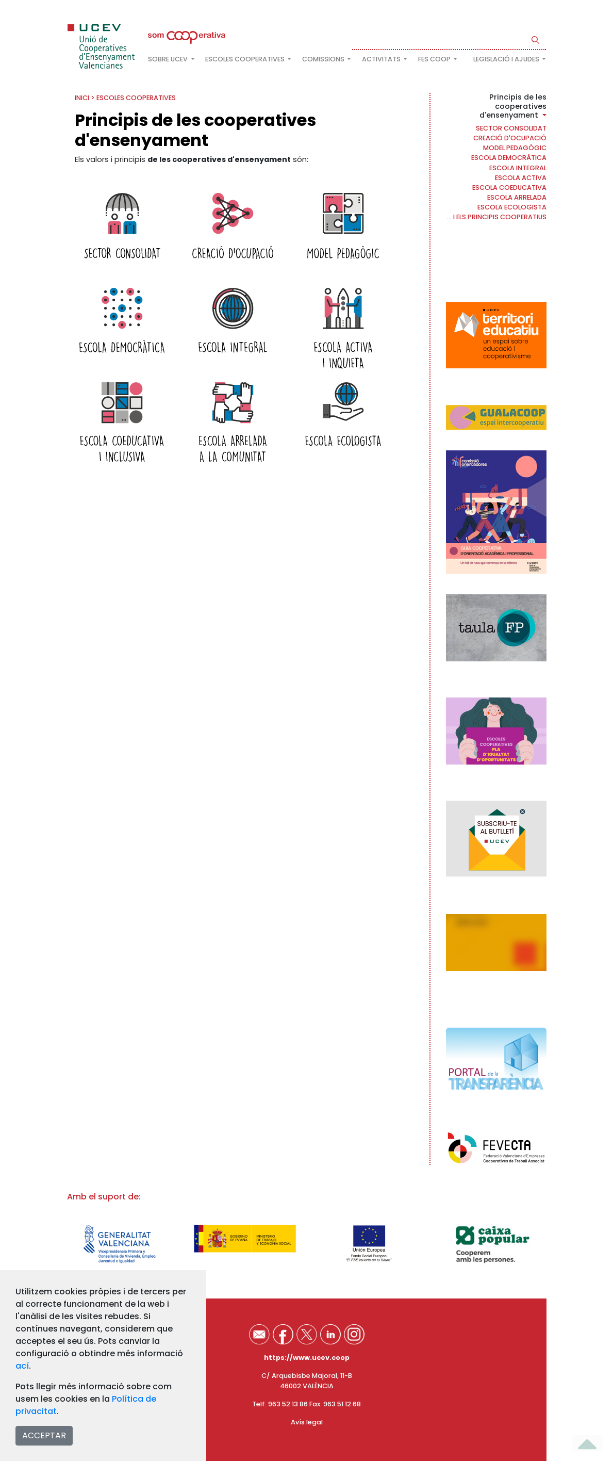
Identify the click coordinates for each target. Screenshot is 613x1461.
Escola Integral (517, 168)
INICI (82, 97)
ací (22, 1366)
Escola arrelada (516, 197)
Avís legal (307, 1422)
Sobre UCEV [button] (168, 59)
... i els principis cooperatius (496, 217)
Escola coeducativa (509, 187)
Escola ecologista (511, 207)
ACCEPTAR (44, 1435)
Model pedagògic (514, 147)
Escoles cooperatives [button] (245, 59)
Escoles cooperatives (136, 97)
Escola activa (520, 177)
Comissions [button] (324, 59)
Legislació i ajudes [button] (507, 59)
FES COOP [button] (435, 59)
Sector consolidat (511, 128)
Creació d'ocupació (509, 138)
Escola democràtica (508, 157)
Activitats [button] (382, 59)
